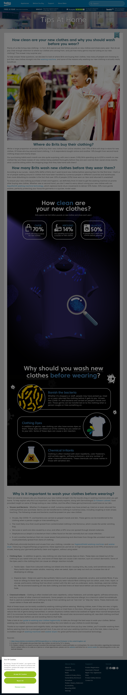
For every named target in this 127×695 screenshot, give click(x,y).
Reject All (20, 680)
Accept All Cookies (20, 674)
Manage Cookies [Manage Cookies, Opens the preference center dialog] (20, 687)
